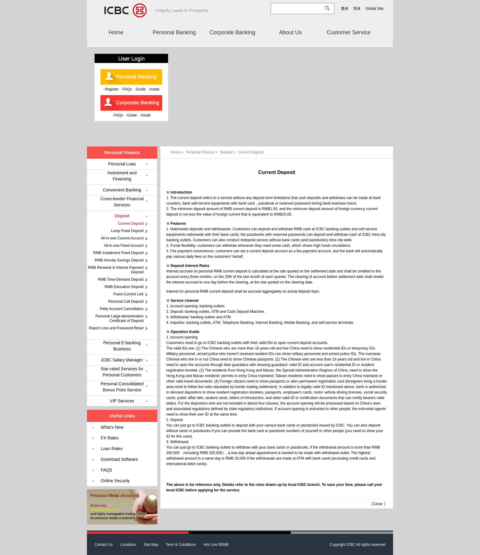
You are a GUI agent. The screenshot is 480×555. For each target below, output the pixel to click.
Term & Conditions (181, 544)
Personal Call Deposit (126, 301)
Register (112, 89)
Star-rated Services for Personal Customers (121, 371)
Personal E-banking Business (122, 345)
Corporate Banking (232, 32)
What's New (112, 427)
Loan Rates (112, 448)
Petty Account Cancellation (122, 309)
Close (378, 504)
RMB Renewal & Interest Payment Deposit (116, 269)
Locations (128, 544)
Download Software (119, 459)
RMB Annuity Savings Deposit (119, 260)
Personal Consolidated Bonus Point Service (122, 386)
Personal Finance (202, 152)
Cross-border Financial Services (122, 201)
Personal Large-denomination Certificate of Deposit (120, 318)
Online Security (115, 480)
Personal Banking (174, 32)
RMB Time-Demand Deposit (121, 279)
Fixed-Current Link (128, 294)
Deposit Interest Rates (190, 266)
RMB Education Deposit (124, 287)
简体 (357, 8)
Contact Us (104, 544)
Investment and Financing (122, 175)
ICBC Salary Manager (122, 359)
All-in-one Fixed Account (124, 245)
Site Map (151, 544)
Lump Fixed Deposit (127, 231)
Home (116, 32)
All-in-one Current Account (122, 238)
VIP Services (122, 400)
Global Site (375, 8)
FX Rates (109, 437)
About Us (290, 32)
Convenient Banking (122, 189)
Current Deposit (251, 152)
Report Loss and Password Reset (116, 328)
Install (154, 89)
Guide (141, 89)
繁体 (344, 8)
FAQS (106, 470)
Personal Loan (122, 163)
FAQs (127, 89)
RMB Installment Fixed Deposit (118, 253)
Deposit (228, 152)
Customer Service (348, 32)
